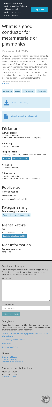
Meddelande (6, 278)
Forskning (6, 158)
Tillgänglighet (7, 343)
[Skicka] (11, 314)
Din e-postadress (8, 304)
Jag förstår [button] (39, 10)
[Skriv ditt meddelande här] (26, 290)
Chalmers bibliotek (9, 357)
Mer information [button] (11, 15)
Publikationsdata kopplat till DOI (14, 236)
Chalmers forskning (9, 359)
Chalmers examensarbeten (12, 362)
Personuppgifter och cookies (13, 339)
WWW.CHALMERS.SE (10, 377)
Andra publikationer (20, 158)
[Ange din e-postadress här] (26, 308)
